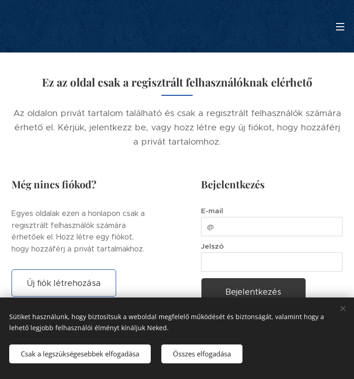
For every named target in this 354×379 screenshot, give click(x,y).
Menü (340, 26)
